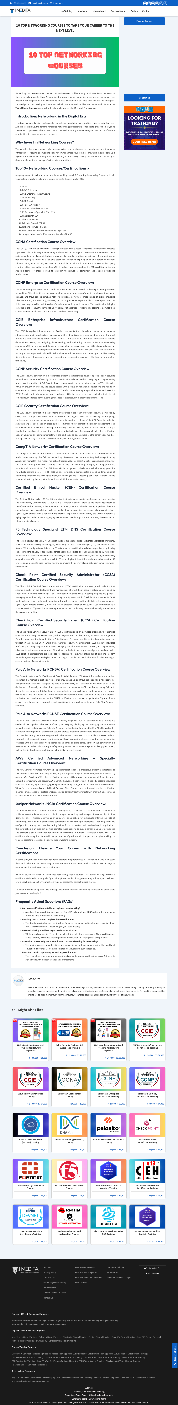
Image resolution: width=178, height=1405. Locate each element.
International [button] (99, 11)
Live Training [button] (67, 11)
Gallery (134, 11)
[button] (175, 1355)
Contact (146, 11)
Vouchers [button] (83, 11)
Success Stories (118, 11)
